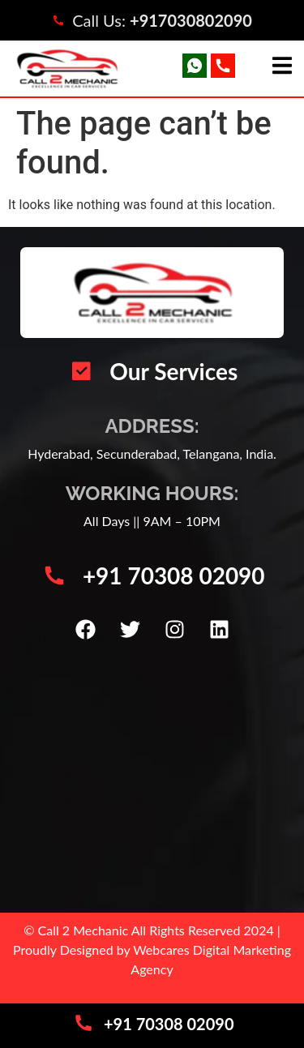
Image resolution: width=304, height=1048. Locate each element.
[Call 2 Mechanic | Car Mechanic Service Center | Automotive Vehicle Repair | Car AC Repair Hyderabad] (152, 778)
